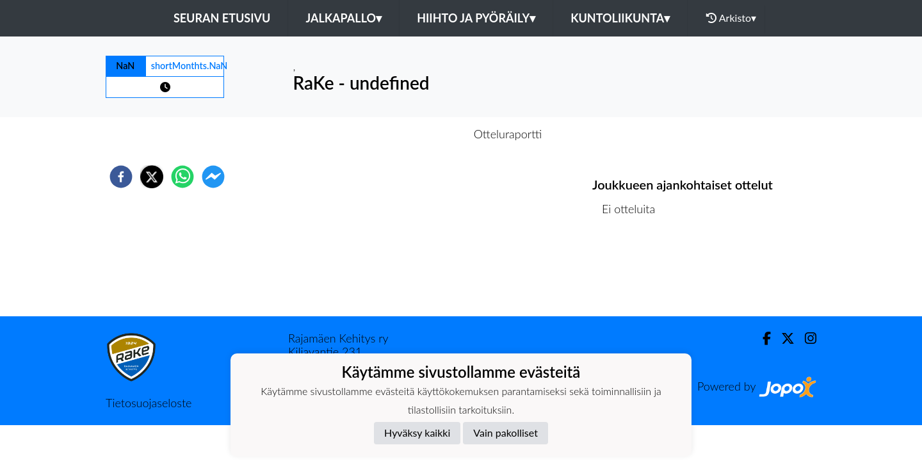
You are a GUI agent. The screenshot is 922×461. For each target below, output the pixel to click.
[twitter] (151, 176)
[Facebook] (761, 338)
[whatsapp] (182, 176)
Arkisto (731, 18)
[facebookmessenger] (213, 176)
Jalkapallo (343, 18)
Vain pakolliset (505, 432)
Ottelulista (633, 273)
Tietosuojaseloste (148, 403)
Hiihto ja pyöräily (476, 18)
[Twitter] (783, 338)
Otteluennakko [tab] (416, 134)
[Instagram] (805, 338)
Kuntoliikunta (620, 18)
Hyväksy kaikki (417, 432)
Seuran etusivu (222, 18)
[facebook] (121, 176)
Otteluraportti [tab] (508, 134)
